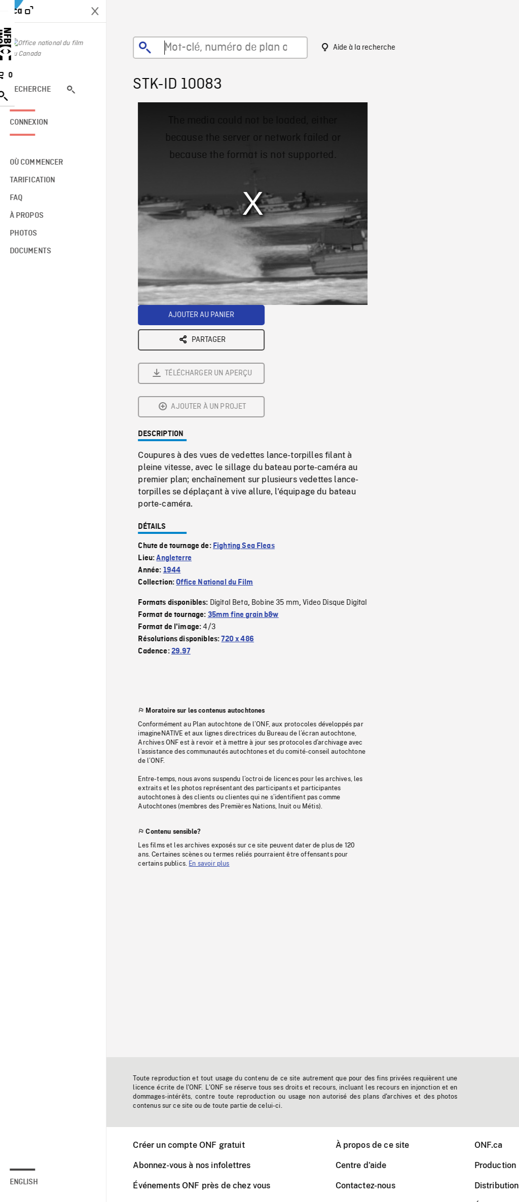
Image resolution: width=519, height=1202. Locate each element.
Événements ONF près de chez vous (208, 1185)
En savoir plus (215, 751)
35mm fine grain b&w (249, 502)
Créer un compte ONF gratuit (195, 1145)
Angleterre (180, 446)
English (37, 1182)
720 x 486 (244, 527)
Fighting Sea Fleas (250, 434)
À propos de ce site (379, 1145)
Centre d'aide (367, 1165)
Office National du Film (221, 470)
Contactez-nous (372, 1185)
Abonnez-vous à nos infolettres (198, 1165)
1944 (179, 458)
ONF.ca (495, 1145)
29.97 (187, 539)
